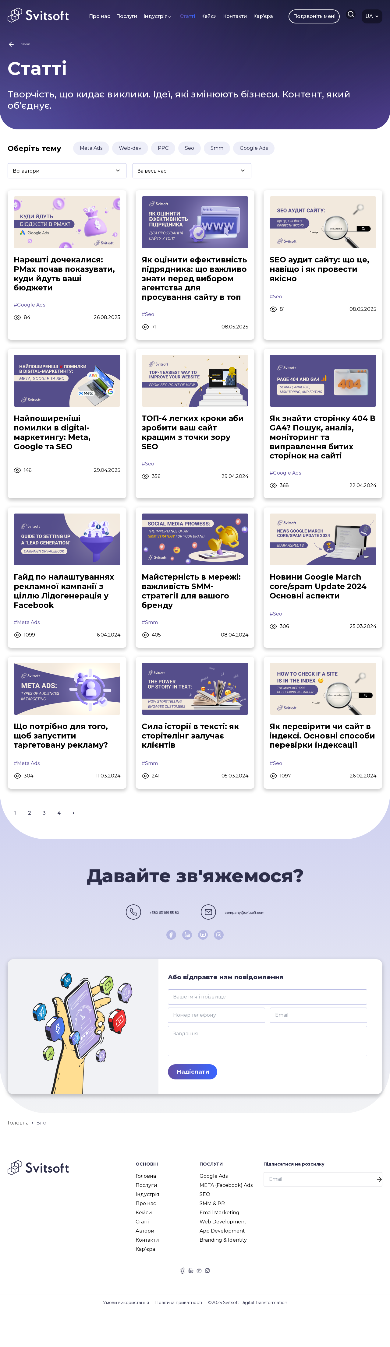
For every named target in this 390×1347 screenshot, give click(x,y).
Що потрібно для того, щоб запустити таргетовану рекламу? (63, 754)
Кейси (203, 16)
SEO (205, 1224)
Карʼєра (257, 16)
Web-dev (130, 152)
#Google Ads (29, 310)
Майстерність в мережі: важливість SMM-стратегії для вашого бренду (193, 608)
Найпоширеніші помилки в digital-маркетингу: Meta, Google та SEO (54, 448)
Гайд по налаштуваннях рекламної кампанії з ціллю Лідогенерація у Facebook (66, 608)
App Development (222, 1261)
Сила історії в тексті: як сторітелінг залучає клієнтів (192, 754)
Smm (217, 152)
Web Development (223, 1251)
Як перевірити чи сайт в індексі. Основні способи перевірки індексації (322, 759)
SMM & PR (212, 1233)
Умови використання (126, 1339)
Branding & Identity (223, 1270)
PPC (163, 152)
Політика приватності (178, 1339)
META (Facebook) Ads (226, 1215)
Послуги (120, 16)
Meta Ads (91, 152)
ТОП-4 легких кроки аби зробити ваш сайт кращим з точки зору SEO (195, 448)
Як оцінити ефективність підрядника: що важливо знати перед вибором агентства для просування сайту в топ (193, 288)
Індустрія (149, 16)
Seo (189, 152)
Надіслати (194, 1101)
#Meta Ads (27, 641)
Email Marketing (219, 1242)
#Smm (150, 641)
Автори (145, 1261)
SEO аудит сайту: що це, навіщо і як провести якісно (322, 273)
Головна (146, 1206)
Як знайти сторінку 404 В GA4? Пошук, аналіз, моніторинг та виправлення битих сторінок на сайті (321, 453)
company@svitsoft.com (264, 940)
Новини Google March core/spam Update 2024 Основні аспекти (320, 604)
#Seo (148, 329)
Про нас (93, 16)
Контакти (229, 16)
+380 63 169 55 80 (136, 940)
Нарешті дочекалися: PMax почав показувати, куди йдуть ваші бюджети (66, 278)
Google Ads (254, 152)
